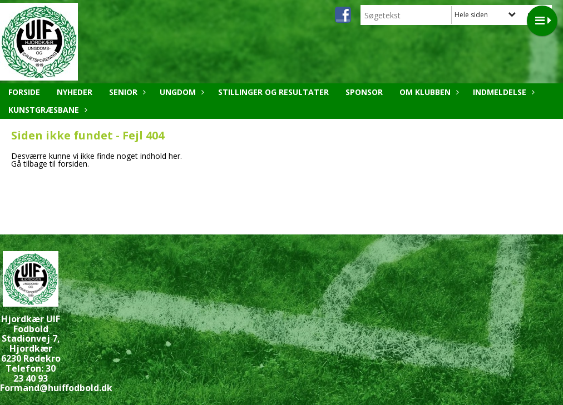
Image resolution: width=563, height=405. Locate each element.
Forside (24, 92)
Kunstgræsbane (46, 109)
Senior (126, 92)
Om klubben (427, 92)
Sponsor (364, 92)
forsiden (72, 163)
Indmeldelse (502, 92)
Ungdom (180, 92)
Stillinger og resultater (273, 92)
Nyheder (74, 92)
